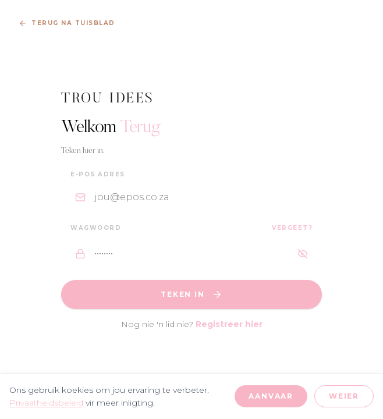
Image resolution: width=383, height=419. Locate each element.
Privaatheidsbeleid (46, 402)
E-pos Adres (97, 174)
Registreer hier (229, 324)
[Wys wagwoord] (302, 253)
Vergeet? (292, 228)
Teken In (191, 294)
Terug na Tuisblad (67, 23)
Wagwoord (95, 228)
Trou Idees (108, 99)
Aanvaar (271, 396)
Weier (344, 396)
